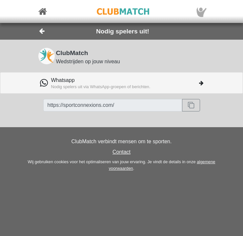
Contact (121, 152)
